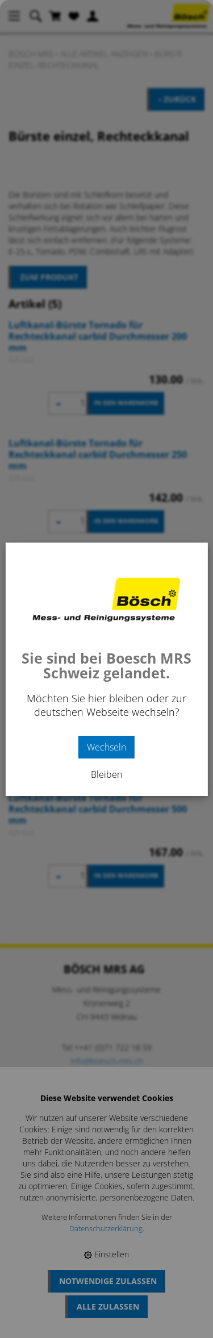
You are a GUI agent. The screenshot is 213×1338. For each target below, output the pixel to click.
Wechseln (106, 747)
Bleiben (106, 774)
